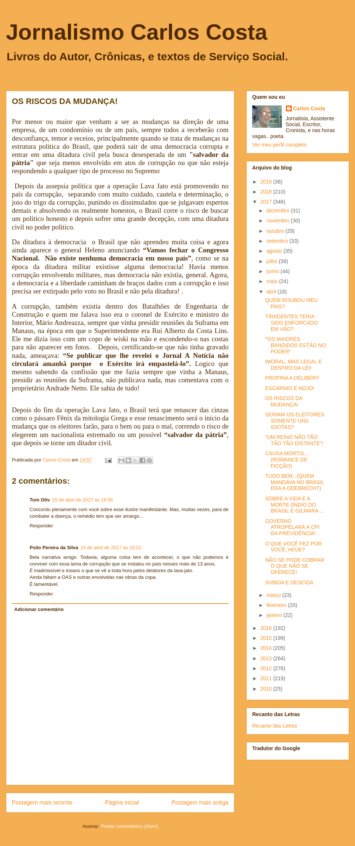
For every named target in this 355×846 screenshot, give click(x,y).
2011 (266, 678)
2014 (266, 648)
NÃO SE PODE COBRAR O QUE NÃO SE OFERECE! (294, 566)
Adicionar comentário (39, 609)
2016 (266, 628)
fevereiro (277, 605)
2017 (266, 202)
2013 (266, 658)
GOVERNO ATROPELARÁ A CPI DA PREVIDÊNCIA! (292, 527)
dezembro (278, 211)
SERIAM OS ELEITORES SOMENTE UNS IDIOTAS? (294, 421)
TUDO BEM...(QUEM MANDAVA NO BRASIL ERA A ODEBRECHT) (294, 482)
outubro (275, 231)
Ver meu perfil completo (279, 145)
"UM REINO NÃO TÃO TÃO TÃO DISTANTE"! (294, 440)
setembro (277, 241)
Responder (41, 525)
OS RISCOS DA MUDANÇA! (283, 401)
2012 (266, 668)
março (274, 595)
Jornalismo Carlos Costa (136, 32)
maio (272, 281)
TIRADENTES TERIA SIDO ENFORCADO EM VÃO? (291, 322)
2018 (266, 192)
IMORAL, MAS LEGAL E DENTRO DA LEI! (293, 365)
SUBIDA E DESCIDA (289, 582)
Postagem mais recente (42, 802)
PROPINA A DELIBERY (292, 378)
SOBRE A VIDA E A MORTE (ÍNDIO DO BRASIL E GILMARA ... (294, 505)
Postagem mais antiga (200, 802)
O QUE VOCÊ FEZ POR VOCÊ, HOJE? (293, 547)
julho (272, 261)
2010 (266, 689)
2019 (266, 182)
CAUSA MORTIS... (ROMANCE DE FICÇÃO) (286, 459)
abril (271, 292)
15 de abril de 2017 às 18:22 (111, 547)
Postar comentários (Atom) (129, 826)
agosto (274, 251)
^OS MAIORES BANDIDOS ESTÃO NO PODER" (295, 345)
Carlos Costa (309, 108)
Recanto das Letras (274, 726)
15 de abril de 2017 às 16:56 (82, 500)
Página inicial (122, 802)
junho (273, 271)
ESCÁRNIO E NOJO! (289, 388)
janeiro (274, 615)
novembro (278, 221)
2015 (266, 638)
